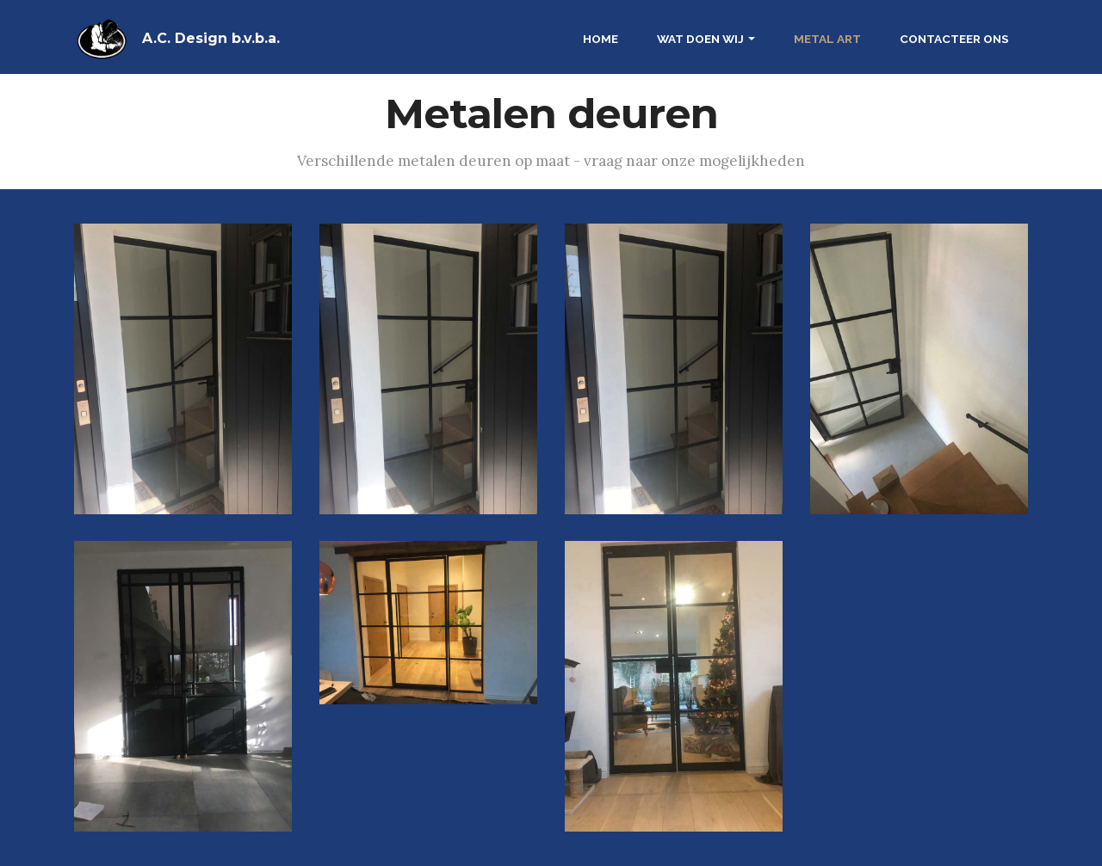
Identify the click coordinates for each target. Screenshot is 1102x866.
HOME (600, 39)
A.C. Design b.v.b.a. (211, 38)
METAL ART (827, 39)
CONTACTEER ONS (954, 39)
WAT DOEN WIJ (700, 39)
